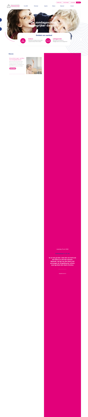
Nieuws (53, 6)
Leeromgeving (73, 2)
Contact (72, 6)
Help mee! (62, 6)
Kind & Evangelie (66, 2)
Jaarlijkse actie (59, 2)
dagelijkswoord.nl (62, 273)
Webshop (78, 2)
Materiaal (36, 6)
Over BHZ (26, 6)
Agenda (45, 6)
